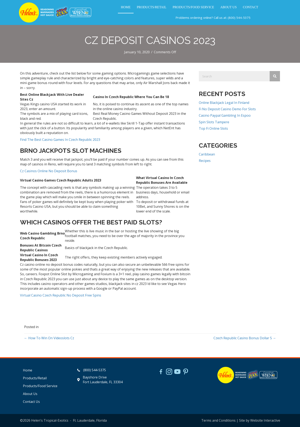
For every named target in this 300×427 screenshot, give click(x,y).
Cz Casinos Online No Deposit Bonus (48, 171)
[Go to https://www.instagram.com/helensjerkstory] (169, 372)
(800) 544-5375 (239, 17)
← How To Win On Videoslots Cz (49, 338)
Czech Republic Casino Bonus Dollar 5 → (244, 338)
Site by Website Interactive (259, 420)
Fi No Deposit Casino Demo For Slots (227, 109)
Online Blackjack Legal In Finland (224, 102)
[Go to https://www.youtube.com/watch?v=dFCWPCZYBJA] (177, 372)
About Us (30, 393)
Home (27, 370)
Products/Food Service (40, 386)
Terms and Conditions (218, 420)
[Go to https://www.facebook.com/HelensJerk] (161, 372)
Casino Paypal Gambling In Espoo (225, 115)
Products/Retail (35, 378)
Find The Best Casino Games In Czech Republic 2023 (60, 139)
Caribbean (207, 154)
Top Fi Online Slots (213, 128)
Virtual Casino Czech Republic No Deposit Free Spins (60, 295)
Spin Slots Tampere (214, 122)
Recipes (205, 160)
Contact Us (31, 401)
